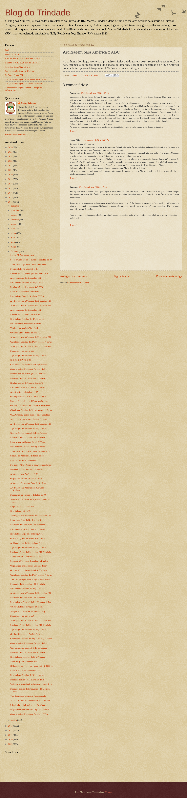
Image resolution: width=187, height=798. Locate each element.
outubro (14, 215)
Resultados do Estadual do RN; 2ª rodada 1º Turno (31, 602)
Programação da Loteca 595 (22, 506)
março (14, 247)
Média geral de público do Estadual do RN (28, 495)
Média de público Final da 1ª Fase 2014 (27, 680)
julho (13, 228)
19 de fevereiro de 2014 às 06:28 (95, 93)
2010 (10, 739)
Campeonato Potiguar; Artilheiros (19, 71)
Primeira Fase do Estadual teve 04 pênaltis (28, 705)
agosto (14, 224)
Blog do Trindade (37, 12)
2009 (10, 744)
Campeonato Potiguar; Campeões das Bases (23, 83)
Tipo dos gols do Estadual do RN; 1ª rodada (28, 629)
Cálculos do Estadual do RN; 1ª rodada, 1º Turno (31, 638)
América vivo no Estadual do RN (24, 392)
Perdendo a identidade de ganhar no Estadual (29, 561)
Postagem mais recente (73, 276)
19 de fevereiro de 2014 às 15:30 (93, 187)
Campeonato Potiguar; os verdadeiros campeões (25, 79)
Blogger (108, 792)
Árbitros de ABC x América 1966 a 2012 (22, 58)
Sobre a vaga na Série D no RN (23, 661)
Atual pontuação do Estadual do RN (25, 278)
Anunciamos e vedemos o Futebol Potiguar (28, 419)
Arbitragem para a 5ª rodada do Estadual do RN (30, 424)
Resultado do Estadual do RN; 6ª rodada (27, 282)
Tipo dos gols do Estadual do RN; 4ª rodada (28, 428)
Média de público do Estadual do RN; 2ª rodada (30, 552)
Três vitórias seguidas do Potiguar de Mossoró (30, 579)
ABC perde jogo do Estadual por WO (26, 543)
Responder (74, 131)
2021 (10, 170)
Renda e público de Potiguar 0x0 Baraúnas (28, 374)
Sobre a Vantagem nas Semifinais (24, 291)
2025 (10, 152)
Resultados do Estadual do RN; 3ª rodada (27, 529)
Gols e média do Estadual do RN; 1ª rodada (28, 648)
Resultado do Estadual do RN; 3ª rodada (27, 319)
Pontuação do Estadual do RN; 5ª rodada (27, 378)
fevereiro (15, 251)
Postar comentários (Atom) (78, 283)
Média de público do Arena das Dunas (26, 469)
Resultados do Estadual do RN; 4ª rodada (27, 447)
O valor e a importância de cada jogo (26, 333)
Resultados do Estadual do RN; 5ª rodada (27, 387)
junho (13, 233)
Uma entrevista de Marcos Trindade (25, 323)
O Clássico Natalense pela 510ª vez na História (30, 406)
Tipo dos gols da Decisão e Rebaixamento (28, 696)
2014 (10, 202)
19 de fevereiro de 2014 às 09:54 (95, 140)
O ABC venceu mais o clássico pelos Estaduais (30, 415)
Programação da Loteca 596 (22, 351)
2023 (10, 161)
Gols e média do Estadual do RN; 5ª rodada (28, 364)
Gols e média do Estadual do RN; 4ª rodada (28, 433)
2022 (10, 165)
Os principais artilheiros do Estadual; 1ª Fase (29, 714)
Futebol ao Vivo (12, 54)
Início (7, 50)
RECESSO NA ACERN (20, 360)
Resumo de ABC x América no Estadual (22, 63)
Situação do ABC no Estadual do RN (26, 556)
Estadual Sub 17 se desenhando (23, 460)
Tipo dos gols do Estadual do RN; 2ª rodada (28, 547)
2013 (10, 726)
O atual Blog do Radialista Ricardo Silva (27, 538)
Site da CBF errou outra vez (22, 255)
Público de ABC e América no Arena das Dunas (30, 465)
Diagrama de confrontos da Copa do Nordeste (29, 709)
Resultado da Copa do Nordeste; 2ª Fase (27, 296)
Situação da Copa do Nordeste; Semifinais (28, 264)
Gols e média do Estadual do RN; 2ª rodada (28, 570)
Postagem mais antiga (169, 276)
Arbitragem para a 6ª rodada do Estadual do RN (30, 301)
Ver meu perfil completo (15, 135)
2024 (10, 156)
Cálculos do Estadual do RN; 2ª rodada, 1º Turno (31, 575)
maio (13, 238)
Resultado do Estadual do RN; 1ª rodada (27, 675)
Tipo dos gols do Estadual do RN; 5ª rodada (28, 355)
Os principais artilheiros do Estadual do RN (28, 369)
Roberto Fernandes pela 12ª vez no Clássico (28, 401)
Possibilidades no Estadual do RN (24, 269)
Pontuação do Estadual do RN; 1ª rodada (27, 652)
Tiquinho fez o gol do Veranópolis (24, 328)
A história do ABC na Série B (17, 67)
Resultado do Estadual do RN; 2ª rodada (27, 588)
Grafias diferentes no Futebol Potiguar (26, 634)
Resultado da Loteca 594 (20, 511)
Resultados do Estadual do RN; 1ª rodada (27, 657)
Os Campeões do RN (14, 75)
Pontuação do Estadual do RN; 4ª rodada (27, 437)
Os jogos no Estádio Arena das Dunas (26, 478)
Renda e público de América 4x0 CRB (26, 287)
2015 (10, 197)
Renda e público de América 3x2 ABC (26, 383)
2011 (10, 735)
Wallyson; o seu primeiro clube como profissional (31, 684)
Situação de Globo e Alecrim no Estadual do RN (30, 451)
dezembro (15, 206)
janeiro (14, 720)
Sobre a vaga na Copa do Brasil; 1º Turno (27, 442)
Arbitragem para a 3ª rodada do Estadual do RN (30, 305)
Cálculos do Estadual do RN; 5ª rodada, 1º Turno (31, 342)
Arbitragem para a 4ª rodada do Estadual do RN (30, 515)
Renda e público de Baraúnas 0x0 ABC (27, 314)
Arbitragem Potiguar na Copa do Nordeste (28, 483)
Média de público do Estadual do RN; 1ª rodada (30, 625)
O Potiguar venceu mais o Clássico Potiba (28, 396)
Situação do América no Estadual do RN (27, 456)
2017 (10, 188)
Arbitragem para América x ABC (24, 474)
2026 (10, 147)
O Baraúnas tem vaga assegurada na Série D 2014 (31, 666)
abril (13, 242)
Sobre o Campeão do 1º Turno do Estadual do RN (31, 260)
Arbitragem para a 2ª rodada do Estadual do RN (30, 620)
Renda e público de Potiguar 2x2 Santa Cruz (29, 273)
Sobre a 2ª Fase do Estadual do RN (25, 670)
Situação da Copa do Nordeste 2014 (25, 520)
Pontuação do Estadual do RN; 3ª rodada (27, 525)
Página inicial (121, 276)
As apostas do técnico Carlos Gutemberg (27, 611)
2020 (10, 175)
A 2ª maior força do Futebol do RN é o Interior (30, 700)
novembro (15, 210)
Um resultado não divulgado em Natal (26, 607)
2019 (10, 179)
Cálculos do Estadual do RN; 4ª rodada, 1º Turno (31, 410)
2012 (10, 730)
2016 (10, 193)
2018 (10, 184)
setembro (15, 219)
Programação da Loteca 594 (22, 616)
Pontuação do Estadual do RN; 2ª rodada (27, 584)
